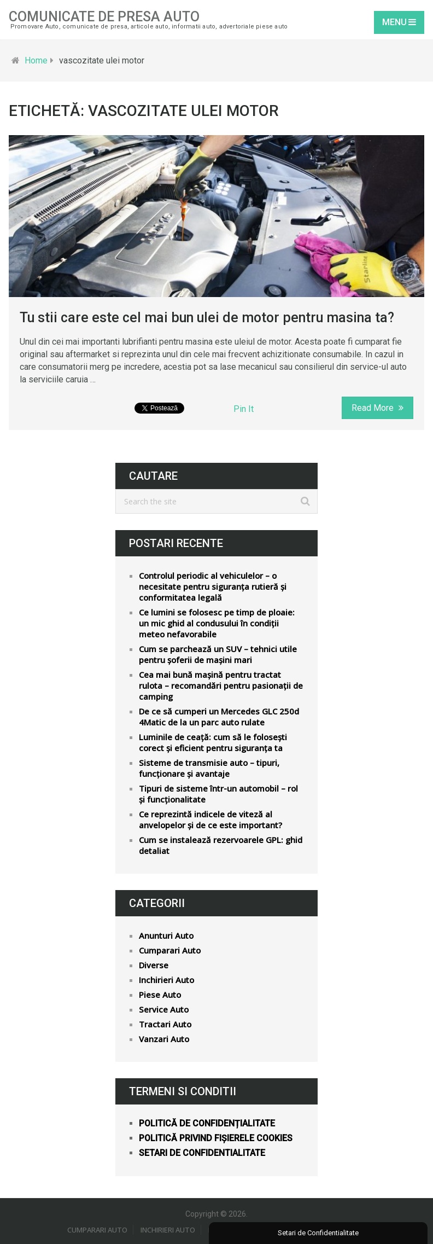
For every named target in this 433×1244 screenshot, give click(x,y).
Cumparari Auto (170, 950)
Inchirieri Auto (166, 979)
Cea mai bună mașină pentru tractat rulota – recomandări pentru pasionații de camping (221, 685)
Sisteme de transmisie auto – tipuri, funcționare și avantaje (209, 768)
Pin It (243, 409)
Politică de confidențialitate (207, 1123)
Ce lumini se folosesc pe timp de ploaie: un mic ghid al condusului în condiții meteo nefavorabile (217, 623)
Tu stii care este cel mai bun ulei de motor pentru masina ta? (207, 317)
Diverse (153, 965)
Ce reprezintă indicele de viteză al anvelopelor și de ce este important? (210, 819)
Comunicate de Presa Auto (104, 17)
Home (36, 60)
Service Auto (164, 1009)
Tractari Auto (165, 1024)
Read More (377, 408)
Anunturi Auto (166, 935)
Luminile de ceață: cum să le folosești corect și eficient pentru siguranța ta (213, 742)
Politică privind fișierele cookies (215, 1138)
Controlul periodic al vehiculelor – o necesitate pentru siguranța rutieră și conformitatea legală (212, 586)
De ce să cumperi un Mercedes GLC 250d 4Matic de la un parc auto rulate (219, 717)
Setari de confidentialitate (202, 1153)
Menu (394, 22)
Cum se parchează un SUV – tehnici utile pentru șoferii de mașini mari (218, 654)
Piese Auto (160, 994)
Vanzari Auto (164, 1038)
